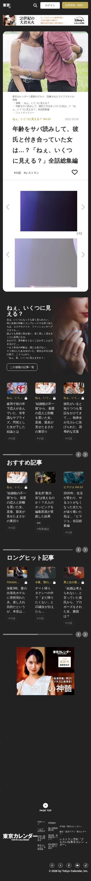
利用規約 (52, 823)
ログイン (50, 5)
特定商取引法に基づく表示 (53, 846)
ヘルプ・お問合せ (41, 830)
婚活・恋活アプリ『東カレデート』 (73, 833)
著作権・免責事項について (53, 837)
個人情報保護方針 (53, 829)
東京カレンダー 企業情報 (41, 847)
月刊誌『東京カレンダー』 (71, 826)
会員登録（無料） (75, 5)
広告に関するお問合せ (41, 838)
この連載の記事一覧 (22, 367)
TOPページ (41, 823)
